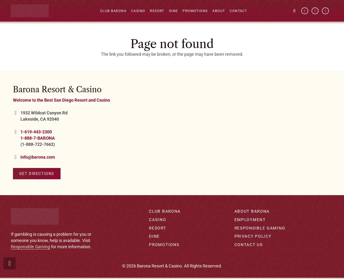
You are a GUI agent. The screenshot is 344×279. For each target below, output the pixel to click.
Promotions (164, 244)
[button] (294, 11)
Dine (154, 236)
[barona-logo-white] (30, 11)
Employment (250, 219)
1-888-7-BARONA (37, 138)
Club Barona (165, 211)
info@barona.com (37, 157)
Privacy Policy (252, 236)
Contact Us (248, 244)
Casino (157, 219)
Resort (157, 228)
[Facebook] (304, 10)
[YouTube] (315, 10)
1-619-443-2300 (36, 131)
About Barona (252, 211)
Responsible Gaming (30, 246)
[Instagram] (325, 10)
